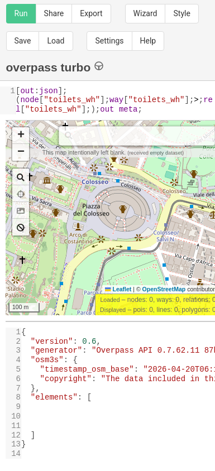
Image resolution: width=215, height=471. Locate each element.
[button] (20, 135)
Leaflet (118, 289)
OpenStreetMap (164, 289)
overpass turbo (55, 67)
